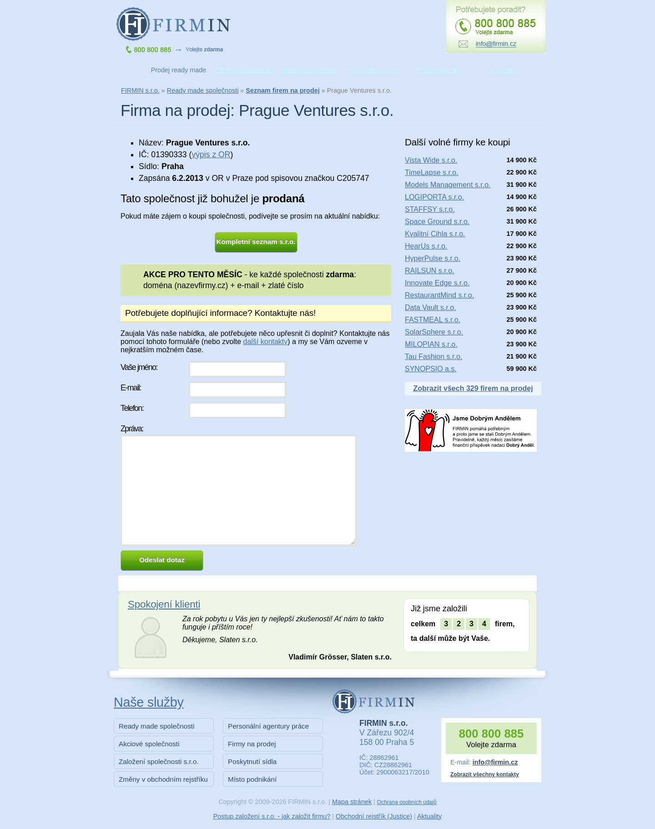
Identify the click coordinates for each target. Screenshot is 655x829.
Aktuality (429, 816)
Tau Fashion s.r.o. (433, 356)
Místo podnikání (252, 779)
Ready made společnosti (203, 90)
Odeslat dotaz (162, 560)
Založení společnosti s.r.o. (159, 761)
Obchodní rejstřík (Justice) (374, 816)
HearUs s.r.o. (426, 246)
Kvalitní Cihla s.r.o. (435, 234)
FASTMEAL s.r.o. (432, 320)
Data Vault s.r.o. (430, 307)
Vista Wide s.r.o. (431, 160)
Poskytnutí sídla (252, 761)
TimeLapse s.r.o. (431, 172)
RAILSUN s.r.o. (429, 271)
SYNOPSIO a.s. (431, 369)
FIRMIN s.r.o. (140, 90)
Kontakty (504, 70)
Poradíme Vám (439, 70)
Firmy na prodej (252, 744)
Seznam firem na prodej (282, 90)
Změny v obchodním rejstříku (163, 779)
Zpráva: (132, 428)
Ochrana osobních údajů (407, 802)
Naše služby (149, 702)
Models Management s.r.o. (448, 185)
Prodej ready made (179, 70)
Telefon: (132, 408)
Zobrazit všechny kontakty (484, 774)
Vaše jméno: (139, 367)
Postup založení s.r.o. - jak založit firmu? (272, 816)
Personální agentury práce (268, 726)
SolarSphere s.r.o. (434, 332)
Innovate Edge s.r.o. (437, 283)
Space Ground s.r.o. (437, 221)
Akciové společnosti (149, 744)
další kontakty (265, 341)
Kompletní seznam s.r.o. (256, 241)
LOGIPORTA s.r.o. (434, 197)
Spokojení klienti (164, 604)
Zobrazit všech (473, 388)
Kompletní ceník (373, 70)
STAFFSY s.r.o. (430, 209)
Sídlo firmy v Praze (308, 70)
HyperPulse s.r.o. (432, 258)
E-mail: (131, 387)
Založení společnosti (243, 70)
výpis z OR (210, 154)
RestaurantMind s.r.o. (439, 295)
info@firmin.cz (495, 762)
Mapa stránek (352, 801)
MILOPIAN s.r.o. (431, 344)
